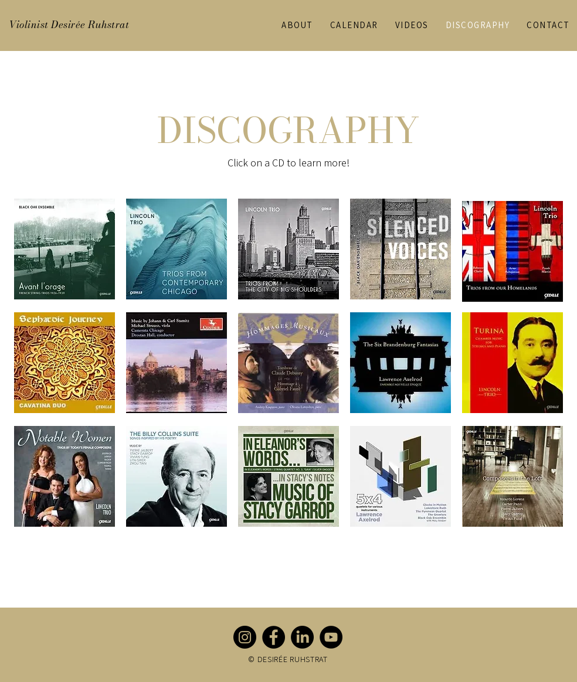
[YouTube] (331, 637)
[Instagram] (244, 637)
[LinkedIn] (302, 637)
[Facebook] (273, 637)
